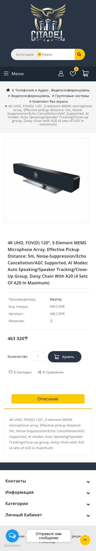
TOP (85, 540)
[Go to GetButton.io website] (12, 545)
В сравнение (52, 372)
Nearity (56, 299)
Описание (48, 399)
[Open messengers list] (12, 535)
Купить (68, 356)
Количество (17, 356)
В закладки (22, 372)
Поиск (79, 54)
